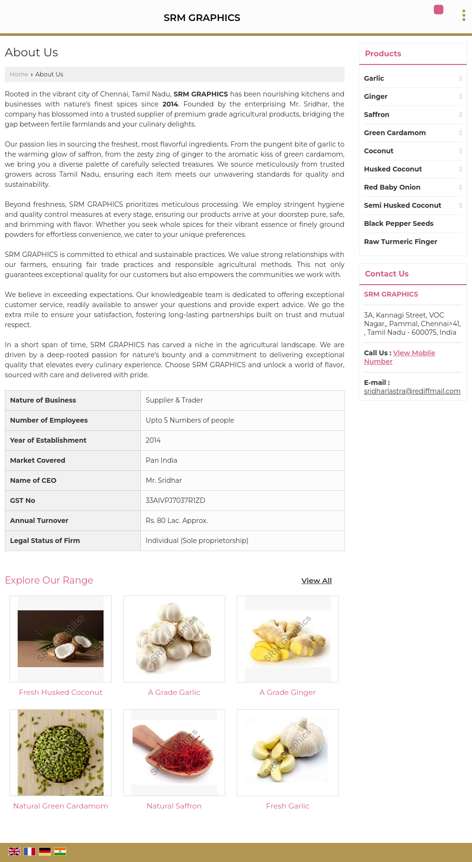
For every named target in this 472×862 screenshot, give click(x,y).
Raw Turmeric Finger (400, 241)
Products (383, 53)
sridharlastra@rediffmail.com (412, 391)
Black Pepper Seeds (399, 223)
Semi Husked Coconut (402, 205)
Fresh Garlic (287, 805)
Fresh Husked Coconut (60, 692)
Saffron (376, 114)
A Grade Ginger (288, 692)
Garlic (374, 78)
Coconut (379, 151)
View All (317, 580)
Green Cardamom (395, 132)
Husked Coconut (393, 169)
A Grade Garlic (174, 692)
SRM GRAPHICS (202, 17)
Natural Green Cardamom (60, 805)
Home (19, 74)
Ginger (376, 96)
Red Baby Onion (392, 187)
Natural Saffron (174, 805)
